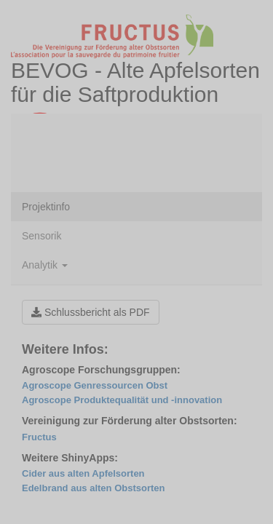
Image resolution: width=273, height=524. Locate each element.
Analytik (45, 265)
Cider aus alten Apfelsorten (83, 473)
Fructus (39, 437)
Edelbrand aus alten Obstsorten (93, 488)
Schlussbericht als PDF (90, 312)
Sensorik (41, 236)
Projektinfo (46, 207)
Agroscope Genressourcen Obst (94, 385)
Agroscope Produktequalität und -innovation (122, 399)
